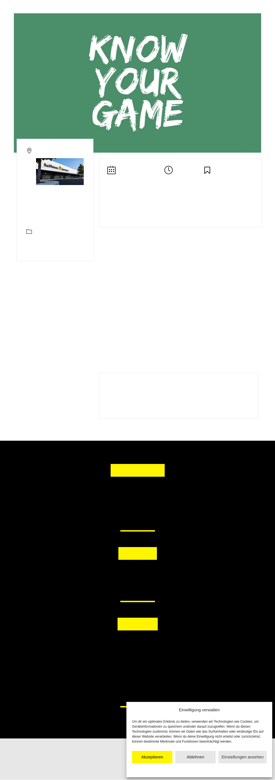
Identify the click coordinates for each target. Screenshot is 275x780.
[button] (109, 574)
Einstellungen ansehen (242, 757)
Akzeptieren (152, 757)
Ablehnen (195, 757)
